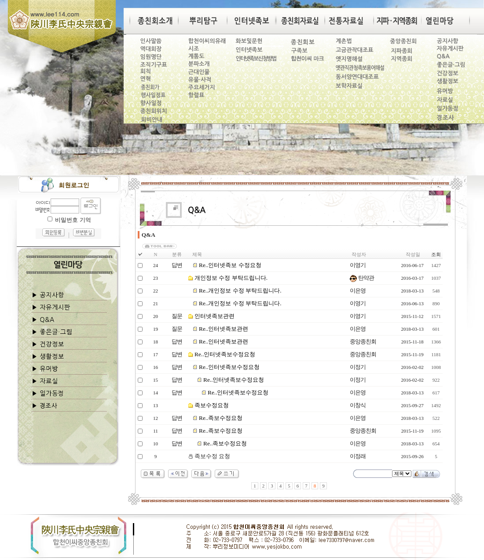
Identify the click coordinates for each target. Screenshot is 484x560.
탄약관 (362, 278)
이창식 (358, 405)
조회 (436, 254)
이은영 (358, 290)
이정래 (358, 456)
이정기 (358, 367)
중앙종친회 (363, 341)
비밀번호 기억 (73, 220)
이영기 (358, 265)
